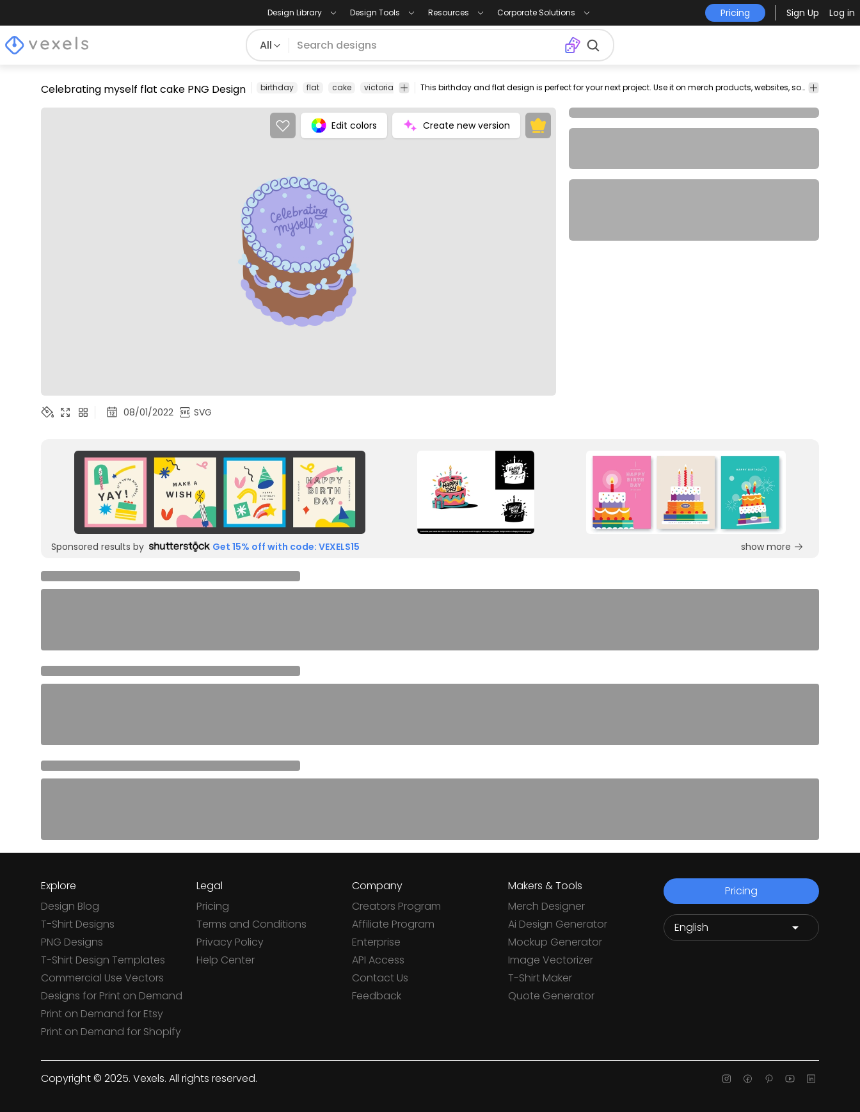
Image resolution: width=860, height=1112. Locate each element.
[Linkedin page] (811, 1079)
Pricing (212, 906)
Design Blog (70, 906)
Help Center (225, 960)
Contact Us (380, 978)
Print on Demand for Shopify (111, 1031)
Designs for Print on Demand (111, 995)
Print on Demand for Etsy (102, 1013)
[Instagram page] (727, 1079)
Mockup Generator (555, 942)
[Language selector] (741, 927)
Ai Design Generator (557, 924)
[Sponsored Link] (219, 492)
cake (341, 87)
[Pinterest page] (769, 1079)
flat (313, 87)
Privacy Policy (230, 942)
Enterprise (376, 942)
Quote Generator (551, 995)
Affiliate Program (393, 924)
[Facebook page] (748, 1079)
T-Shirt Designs (78, 924)
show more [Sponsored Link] (772, 546)
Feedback (376, 995)
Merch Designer (546, 906)
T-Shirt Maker (540, 978)
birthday (277, 87)
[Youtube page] (790, 1079)
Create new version (456, 125)
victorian (381, 87)
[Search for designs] (426, 45)
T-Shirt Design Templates (103, 960)
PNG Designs (72, 942)
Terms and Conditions (251, 924)
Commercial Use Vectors (102, 978)
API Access (378, 960)
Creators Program (396, 906)
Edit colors (344, 125)
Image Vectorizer (550, 960)
